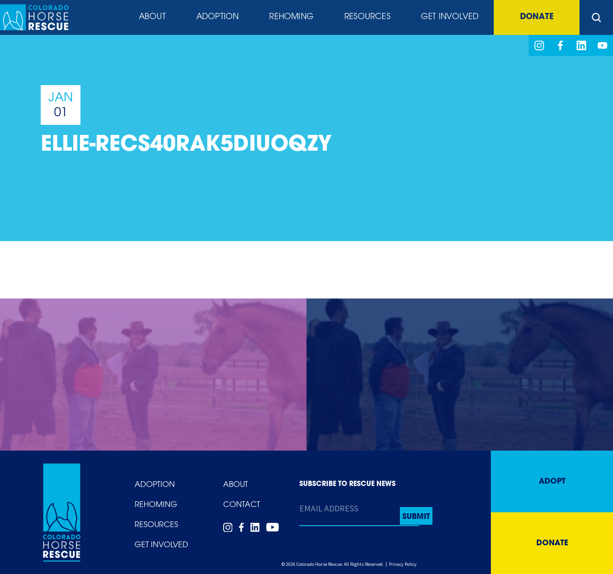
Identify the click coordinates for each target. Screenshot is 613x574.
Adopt (552, 482)
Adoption (214, 18)
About (148, 18)
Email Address (328, 508)
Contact (241, 505)
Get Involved (447, 18)
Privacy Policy (403, 564)
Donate (536, 18)
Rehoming (289, 18)
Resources (366, 18)
